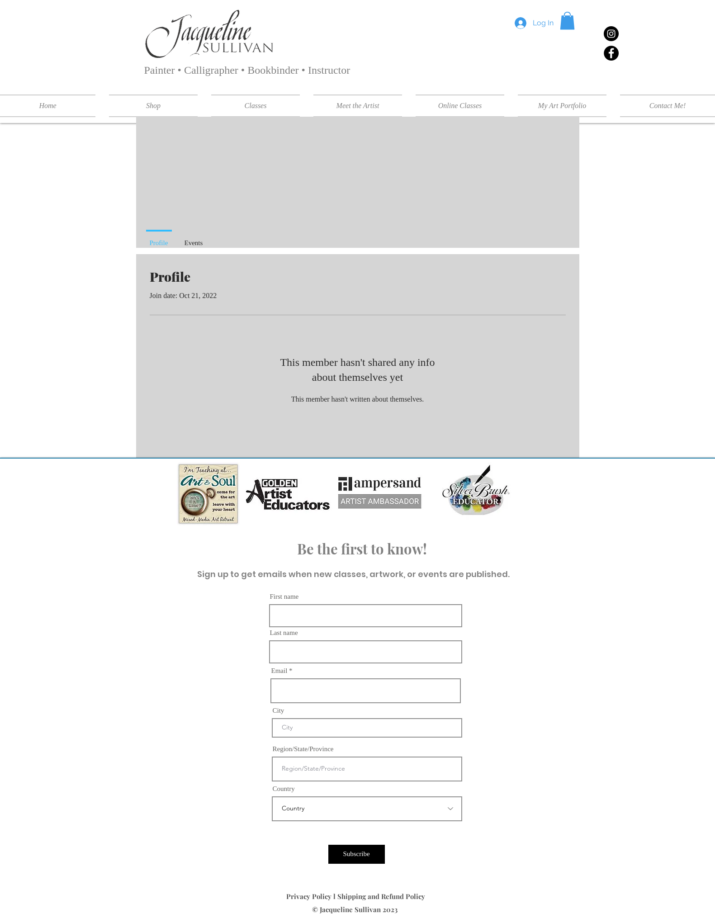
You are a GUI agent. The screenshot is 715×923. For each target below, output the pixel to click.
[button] (567, 20)
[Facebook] (611, 53)
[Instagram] (611, 33)
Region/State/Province (303, 749)
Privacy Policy (309, 896)
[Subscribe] (356, 854)
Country (284, 789)
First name (284, 596)
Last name (284, 633)
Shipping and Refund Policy (382, 896)
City (278, 710)
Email (279, 670)
